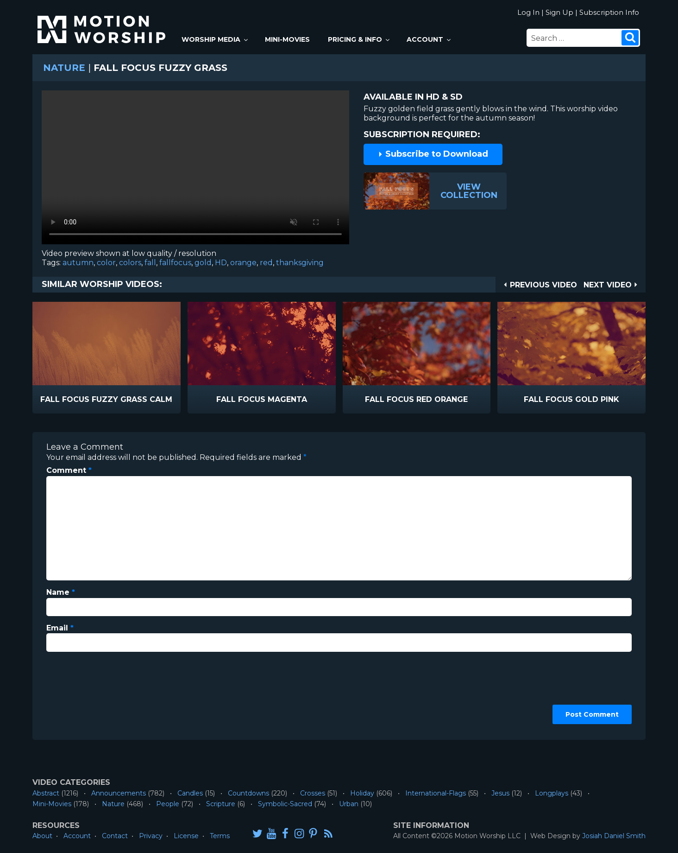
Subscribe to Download (433, 154)
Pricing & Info (359, 39)
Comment (69, 470)
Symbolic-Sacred (285, 804)
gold (203, 262)
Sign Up (559, 12)
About (42, 836)
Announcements (118, 793)
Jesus (500, 793)
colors (130, 262)
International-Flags (435, 793)
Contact (115, 836)
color (106, 262)
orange (243, 262)
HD (221, 262)
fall (150, 262)
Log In (528, 12)
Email (60, 628)
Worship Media (215, 39)
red (266, 262)
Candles (190, 793)
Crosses (312, 793)
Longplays (551, 793)
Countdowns (248, 793)
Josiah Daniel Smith (614, 836)
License (186, 836)
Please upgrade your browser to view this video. (195, 169)
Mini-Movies (287, 39)
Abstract (45, 793)
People (167, 804)
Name (60, 592)
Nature (64, 67)
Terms (220, 836)
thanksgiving (300, 262)
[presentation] (84, 692)
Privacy (151, 836)
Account (429, 39)
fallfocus (175, 262)
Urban (348, 804)
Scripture (220, 804)
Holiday (362, 793)
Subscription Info (609, 12)
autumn (78, 262)
